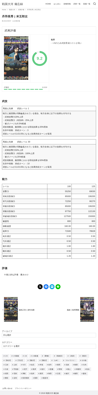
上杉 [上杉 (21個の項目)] (15, 364)
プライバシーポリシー (23, 388)
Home (4, 10)
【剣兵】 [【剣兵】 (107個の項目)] (8, 360)
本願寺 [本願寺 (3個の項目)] (78, 369)
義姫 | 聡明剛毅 (73, 310)
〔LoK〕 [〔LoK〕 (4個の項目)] (56, 360)
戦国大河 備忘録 (12, 4)
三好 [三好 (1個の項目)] (6, 364)
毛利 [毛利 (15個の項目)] (15, 373)
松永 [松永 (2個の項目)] (88, 369)
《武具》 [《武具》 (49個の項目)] (72, 356)
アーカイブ (7, 331)
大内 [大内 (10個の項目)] (84, 364)
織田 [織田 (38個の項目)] (76, 373)
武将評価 (21, 10)
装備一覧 (86, 4)
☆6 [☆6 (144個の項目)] (25, 356)
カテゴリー (7, 342)
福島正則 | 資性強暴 (27, 310)
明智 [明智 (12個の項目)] (60, 369)
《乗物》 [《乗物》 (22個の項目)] (46, 356)
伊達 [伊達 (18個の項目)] (41, 364)
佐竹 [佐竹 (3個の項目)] (50, 364)
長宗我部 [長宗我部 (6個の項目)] (25, 377)
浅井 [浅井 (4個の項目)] (32, 373)
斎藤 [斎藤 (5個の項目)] (51, 369)
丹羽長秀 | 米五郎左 (34, 10)
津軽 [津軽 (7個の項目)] (24, 373)
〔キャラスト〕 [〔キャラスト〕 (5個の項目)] (70, 360)
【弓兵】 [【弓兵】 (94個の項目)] (20, 360)
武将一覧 (77, 4)
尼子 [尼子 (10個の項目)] (25, 369)
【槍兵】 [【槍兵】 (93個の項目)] (32, 360)
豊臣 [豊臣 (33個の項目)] (6, 377)
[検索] (94, 3)
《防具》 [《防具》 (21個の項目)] (84, 356)
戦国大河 (12, 10)
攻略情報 (67, 4)
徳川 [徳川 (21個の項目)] (43, 369)
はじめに (57, 4)
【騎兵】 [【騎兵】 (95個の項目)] (44, 360)
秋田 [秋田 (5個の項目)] (50, 373)
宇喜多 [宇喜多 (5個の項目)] (16, 369)
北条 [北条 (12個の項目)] (67, 364)
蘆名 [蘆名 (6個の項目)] (84, 373)
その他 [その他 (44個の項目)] (83, 360)
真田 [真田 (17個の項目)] (41, 373)
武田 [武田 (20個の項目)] (6, 373)
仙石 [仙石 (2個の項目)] (32, 364)
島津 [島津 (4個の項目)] (34, 369)
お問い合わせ (7, 388)
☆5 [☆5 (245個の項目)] (6, 356)
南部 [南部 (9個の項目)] (76, 364)
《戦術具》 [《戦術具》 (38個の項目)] (59, 356)
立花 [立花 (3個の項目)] (58, 373)
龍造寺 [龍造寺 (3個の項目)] (45, 377)
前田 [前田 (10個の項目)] (58, 364)
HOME (48, 4)
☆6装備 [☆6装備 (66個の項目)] (35, 356)
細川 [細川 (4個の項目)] (67, 373)
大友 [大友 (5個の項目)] (6, 369)
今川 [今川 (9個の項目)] (24, 364)
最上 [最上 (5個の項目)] (69, 369)
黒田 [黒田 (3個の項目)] (36, 377)
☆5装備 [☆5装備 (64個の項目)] (16, 356)
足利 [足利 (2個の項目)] (15, 377)
